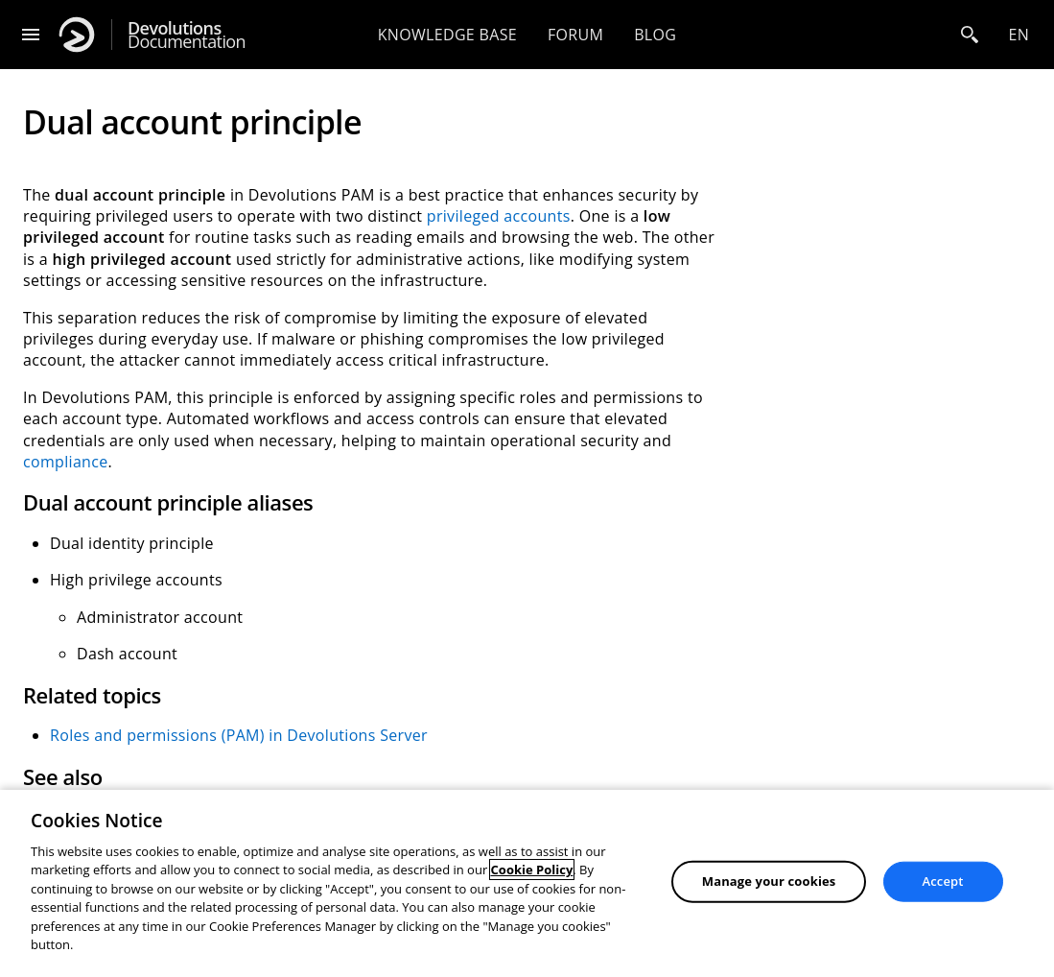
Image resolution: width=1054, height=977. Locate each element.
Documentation (187, 35)
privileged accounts (499, 215)
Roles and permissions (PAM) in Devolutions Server (239, 735)
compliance (65, 461)
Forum (575, 34)
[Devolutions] (77, 34)
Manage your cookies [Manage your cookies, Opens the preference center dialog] (769, 881)
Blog (655, 34)
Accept (943, 881)
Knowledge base (447, 34)
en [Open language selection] (1018, 34)
